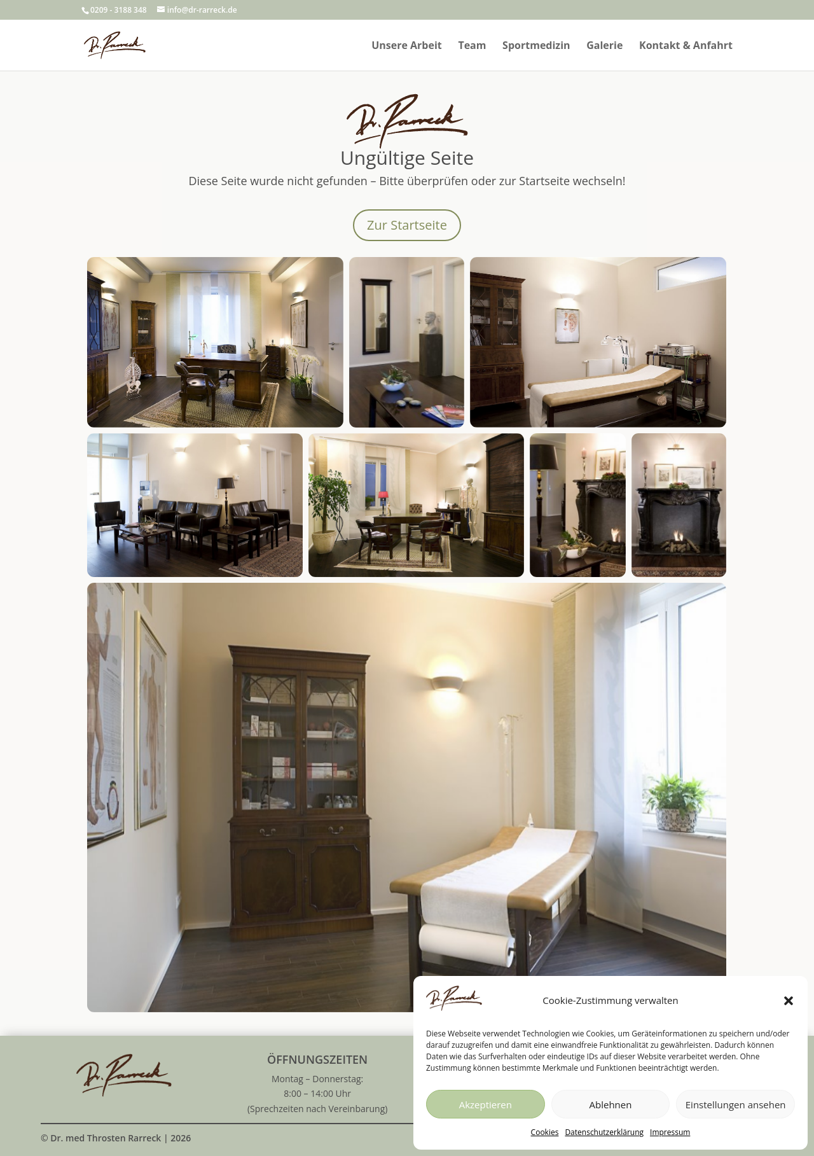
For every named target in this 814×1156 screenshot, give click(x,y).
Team (472, 46)
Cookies (545, 1132)
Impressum (670, 1132)
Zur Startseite (407, 224)
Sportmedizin (536, 46)
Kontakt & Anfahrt (686, 46)
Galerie (604, 46)
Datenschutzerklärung (604, 1132)
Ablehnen (611, 1104)
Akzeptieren (485, 1104)
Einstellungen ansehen (736, 1104)
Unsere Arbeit (406, 46)
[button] (788, 1000)
